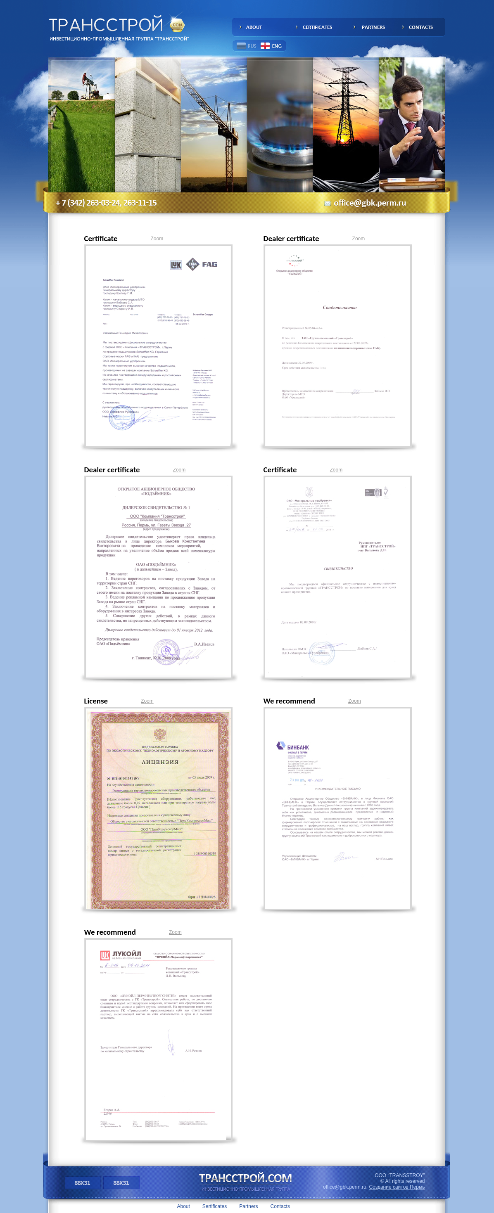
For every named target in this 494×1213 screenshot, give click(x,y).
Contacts (280, 1206)
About (183, 1206)
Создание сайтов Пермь (397, 1187)
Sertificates (214, 1206)
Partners (248, 1206)
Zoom (157, 239)
